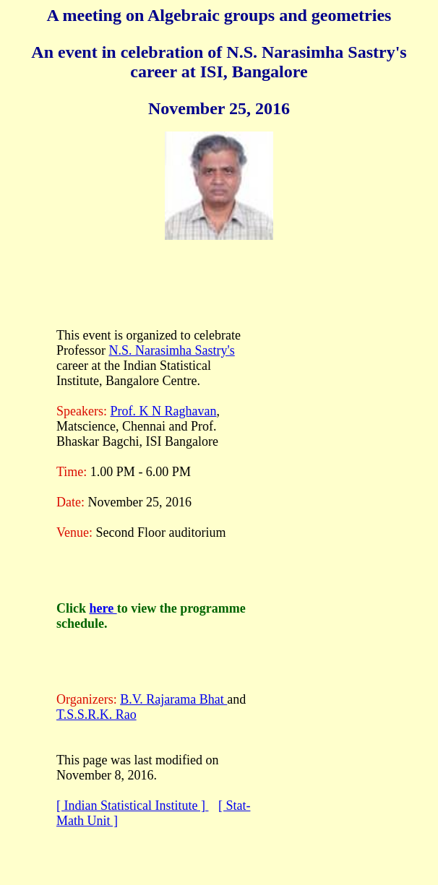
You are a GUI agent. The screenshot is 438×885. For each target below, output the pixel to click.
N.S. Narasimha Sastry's (172, 350)
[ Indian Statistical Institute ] (132, 805)
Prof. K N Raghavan (163, 411)
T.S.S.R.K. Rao (96, 714)
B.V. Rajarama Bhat (173, 699)
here (103, 608)
